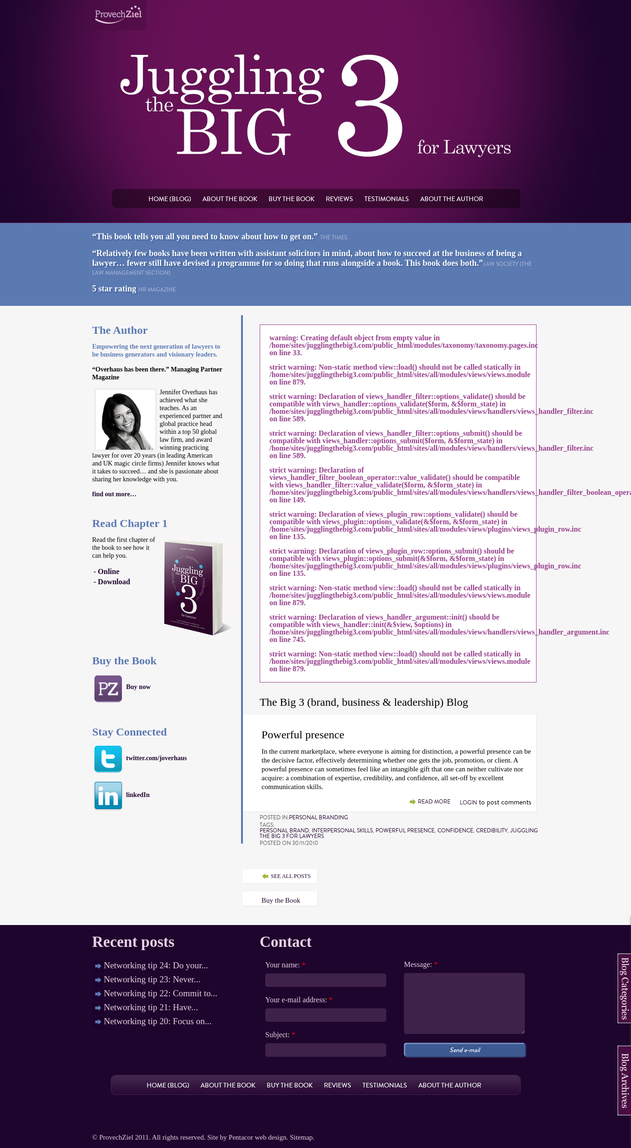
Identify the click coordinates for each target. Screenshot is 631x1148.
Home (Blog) (169, 199)
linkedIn (138, 794)
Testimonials (386, 199)
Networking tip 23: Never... (152, 979)
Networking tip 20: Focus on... (157, 1021)
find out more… (114, 494)
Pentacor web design (257, 1137)
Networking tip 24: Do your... (156, 965)
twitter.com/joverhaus (156, 758)
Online (108, 571)
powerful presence (405, 830)
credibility (492, 830)
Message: (420, 964)
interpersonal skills (342, 830)
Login (468, 802)
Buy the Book (281, 900)
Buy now (138, 686)
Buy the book (292, 199)
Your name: (285, 965)
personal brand (284, 830)
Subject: (280, 1035)
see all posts (291, 876)
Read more (434, 801)
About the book (229, 199)
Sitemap (301, 1137)
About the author (451, 199)
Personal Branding (318, 817)
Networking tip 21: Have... (151, 1007)
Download (114, 582)
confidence (455, 830)
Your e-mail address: (299, 1000)
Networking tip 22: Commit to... (160, 993)
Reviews (339, 199)
